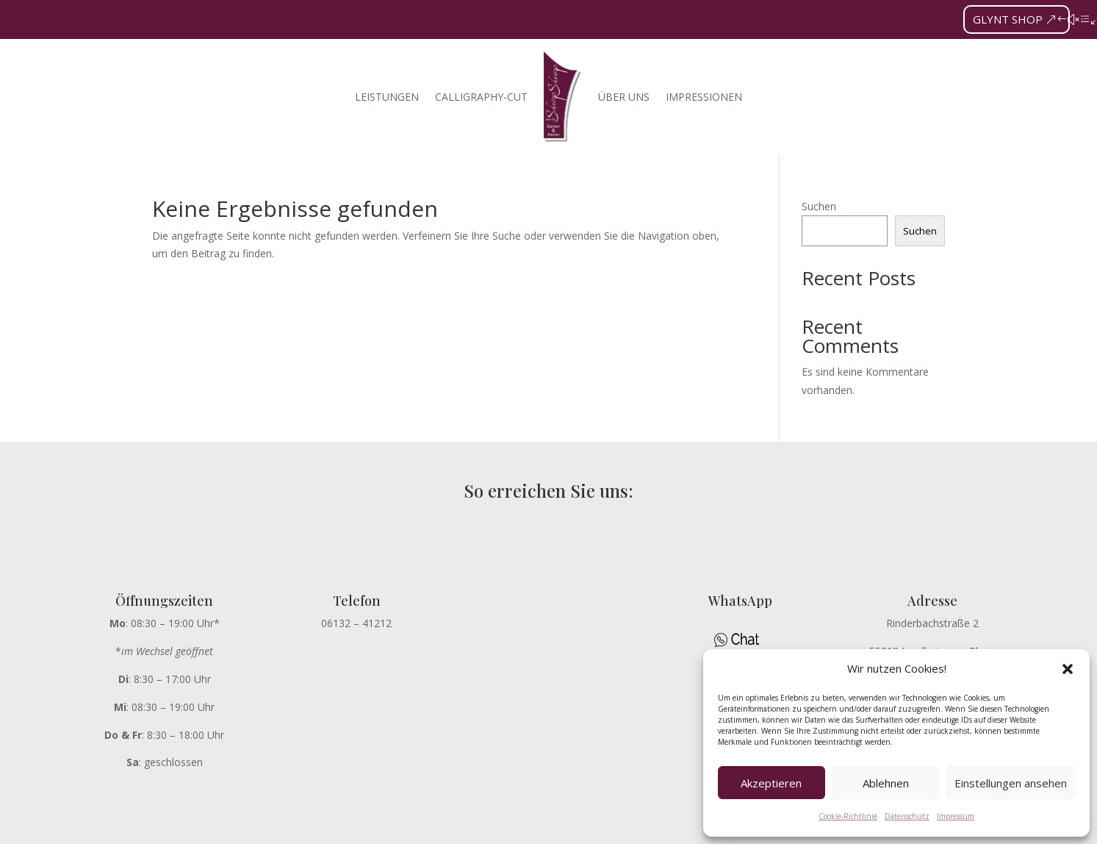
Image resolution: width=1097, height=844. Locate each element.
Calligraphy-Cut (481, 97)
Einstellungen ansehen (1010, 783)
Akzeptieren (771, 783)
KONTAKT (657, 827)
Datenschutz (907, 816)
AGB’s (601, 827)
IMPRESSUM (539, 827)
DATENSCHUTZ (454, 827)
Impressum (955, 816)
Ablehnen (886, 783)
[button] (1067, 669)
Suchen (819, 206)
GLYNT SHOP (1008, 19)
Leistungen (387, 97)
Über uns (624, 97)
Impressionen (704, 97)
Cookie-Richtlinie (848, 816)
